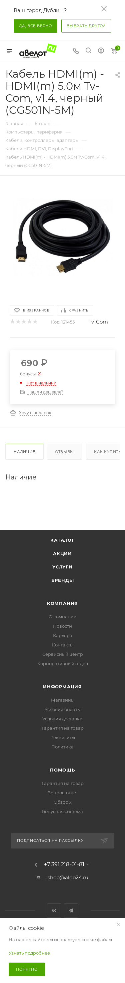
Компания (62, 603)
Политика (62, 746)
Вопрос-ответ (62, 792)
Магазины (62, 700)
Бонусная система (62, 811)
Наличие (24, 451)
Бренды (62, 580)
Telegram (71, 910)
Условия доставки (62, 718)
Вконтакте (54, 910)
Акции (62, 553)
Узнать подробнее (29, 953)
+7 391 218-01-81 (64, 864)
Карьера (62, 635)
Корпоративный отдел (62, 663)
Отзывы (64, 451)
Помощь (62, 770)
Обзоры (63, 802)
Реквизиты (62, 737)
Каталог (62, 540)
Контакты (62, 644)
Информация (62, 686)
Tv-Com (98, 322)
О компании (63, 616)
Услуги (62, 566)
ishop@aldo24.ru (67, 877)
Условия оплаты (63, 709)
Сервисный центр (62, 654)
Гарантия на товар (63, 728)
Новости (62, 626)
